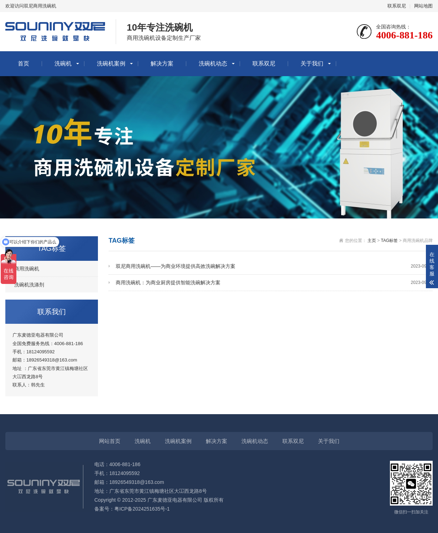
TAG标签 (389, 240)
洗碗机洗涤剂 (29, 284)
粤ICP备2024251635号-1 (142, 509)
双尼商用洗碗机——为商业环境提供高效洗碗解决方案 (274, 266)
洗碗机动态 (213, 63)
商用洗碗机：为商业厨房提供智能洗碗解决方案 (274, 283)
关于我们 (312, 63)
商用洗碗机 (26, 268)
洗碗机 (63, 63)
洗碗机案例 (111, 63)
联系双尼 (396, 6)
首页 (23, 63)
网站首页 (109, 441)
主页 (371, 240)
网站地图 (423, 6)
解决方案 (162, 63)
